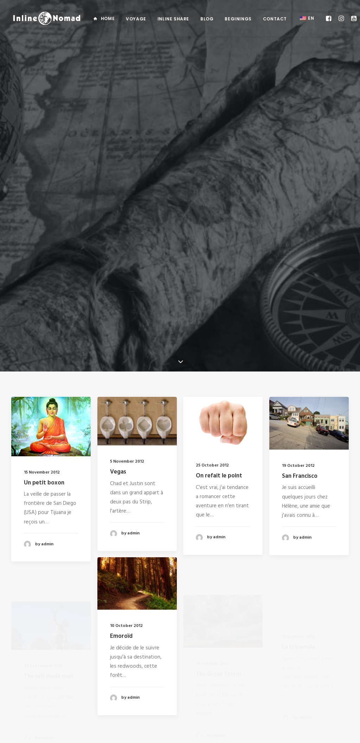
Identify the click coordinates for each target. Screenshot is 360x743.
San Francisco (299, 250)
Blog (206, 19)
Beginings (238, 19)
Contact (275, 19)
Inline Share (173, 19)
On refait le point (219, 238)
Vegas (118, 227)
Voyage (136, 19)
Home (108, 18)
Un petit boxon (44, 238)
